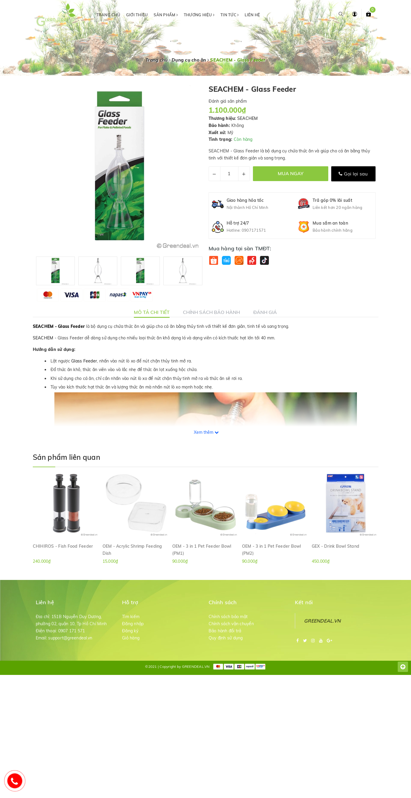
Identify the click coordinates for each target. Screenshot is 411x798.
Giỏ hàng (130, 638)
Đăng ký (130, 630)
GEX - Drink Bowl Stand (336, 546)
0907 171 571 (71, 630)
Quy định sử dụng (226, 638)
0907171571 (254, 230)
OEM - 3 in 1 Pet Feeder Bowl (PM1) (201, 549)
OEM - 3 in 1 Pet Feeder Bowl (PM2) (271, 549)
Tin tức (229, 14)
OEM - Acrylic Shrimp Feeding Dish (132, 549)
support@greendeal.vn (70, 638)
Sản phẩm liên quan (66, 457)
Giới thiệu (137, 14)
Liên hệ (252, 14)
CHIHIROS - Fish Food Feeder (63, 546)
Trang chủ (108, 14)
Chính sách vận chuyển (231, 623)
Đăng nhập (133, 623)
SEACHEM (247, 118)
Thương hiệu (199, 14)
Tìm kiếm (130, 616)
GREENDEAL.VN (322, 621)
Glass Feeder (84, 361)
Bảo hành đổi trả (225, 630)
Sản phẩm (166, 14)
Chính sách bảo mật (228, 616)
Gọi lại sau (353, 174)
